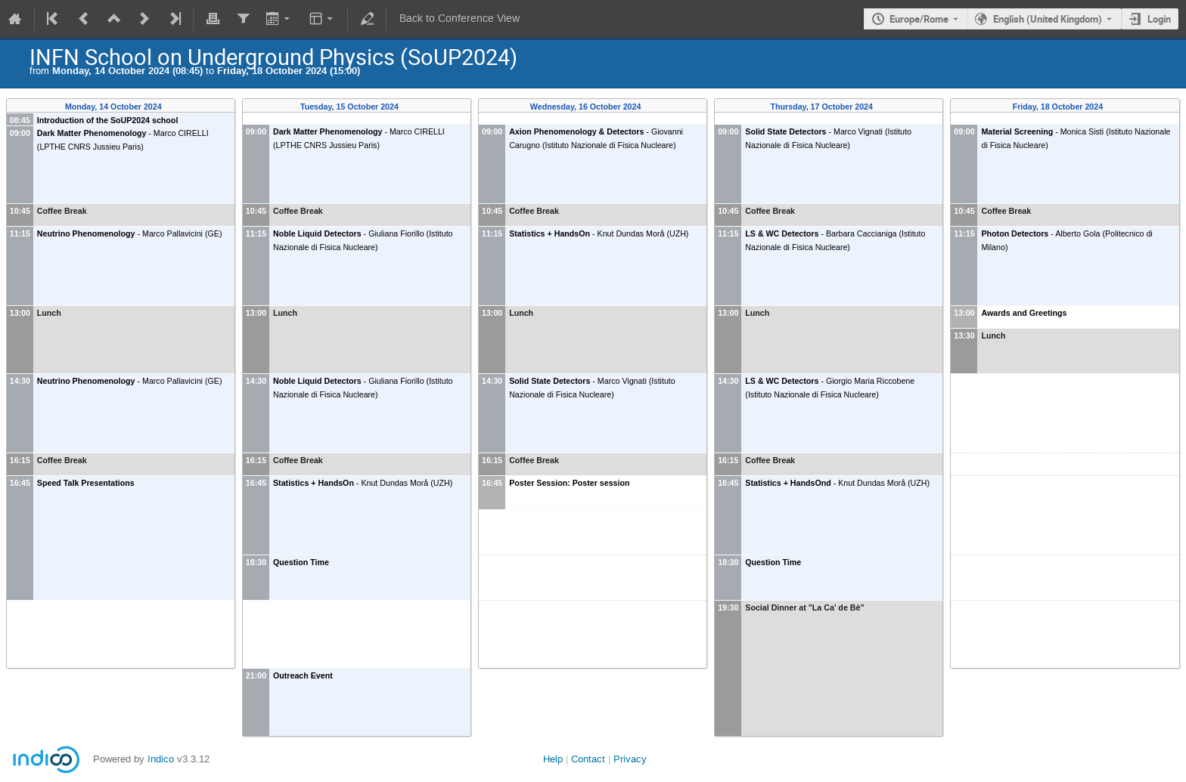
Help (553, 759)
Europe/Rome (919, 19)
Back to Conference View (459, 18)
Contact (588, 759)
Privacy (630, 759)
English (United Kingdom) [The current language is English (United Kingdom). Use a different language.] (1047, 19)
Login (1159, 19)
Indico (160, 759)
